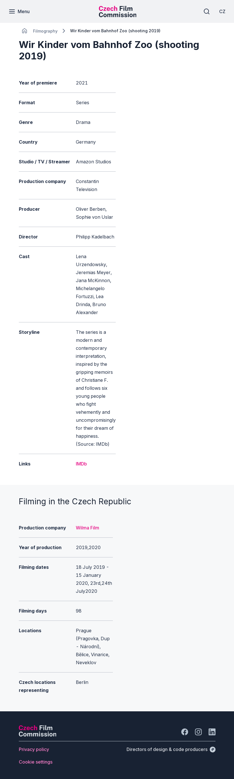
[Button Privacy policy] (34, 749)
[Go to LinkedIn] (212, 732)
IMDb (81, 464)
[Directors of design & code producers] (171, 749)
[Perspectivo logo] (37, 735)
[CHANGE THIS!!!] (24, 31)
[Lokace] (45, 31)
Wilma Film (87, 528)
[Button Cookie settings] (35, 761)
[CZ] (222, 11)
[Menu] (19, 11)
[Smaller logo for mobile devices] (118, 15)
